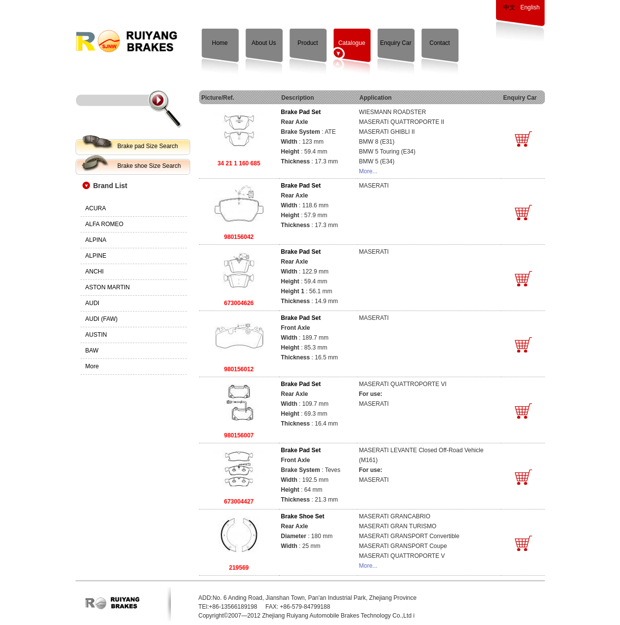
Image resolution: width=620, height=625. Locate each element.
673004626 (238, 303)
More (92, 366)
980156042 (238, 237)
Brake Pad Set (301, 112)
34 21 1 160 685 (238, 163)
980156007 (238, 435)
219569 (238, 567)
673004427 (238, 501)
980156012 (238, 369)
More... (368, 171)
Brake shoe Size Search (149, 165)
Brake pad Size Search (148, 146)
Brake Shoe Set (303, 516)
